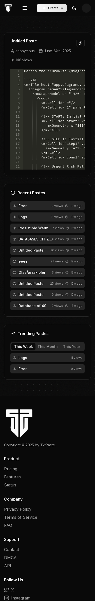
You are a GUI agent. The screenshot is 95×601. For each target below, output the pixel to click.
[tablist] (47, 346)
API (7, 565)
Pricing (10, 468)
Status (10, 484)
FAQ (8, 525)
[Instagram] (47, 598)
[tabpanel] (47, 363)
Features (12, 476)
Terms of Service (20, 517)
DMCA (10, 557)
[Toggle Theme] (74, 8)
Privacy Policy (17, 509)
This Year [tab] (71, 346)
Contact (11, 549)
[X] (47, 590)
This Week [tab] (23, 346)
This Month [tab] (47, 346)
